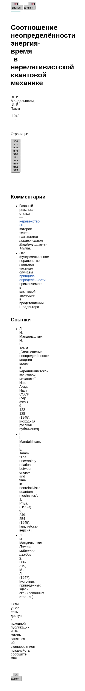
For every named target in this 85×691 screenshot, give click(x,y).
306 (15, 141)
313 (15, 164)
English (16, 6)
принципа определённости (32, 278)
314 (15, 167)
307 (15, 144)
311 (15, 157)
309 (15, 151)
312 (15, 160)
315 (15, 170)
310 (15, 154)
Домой (15, 677)
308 (15, 147)
